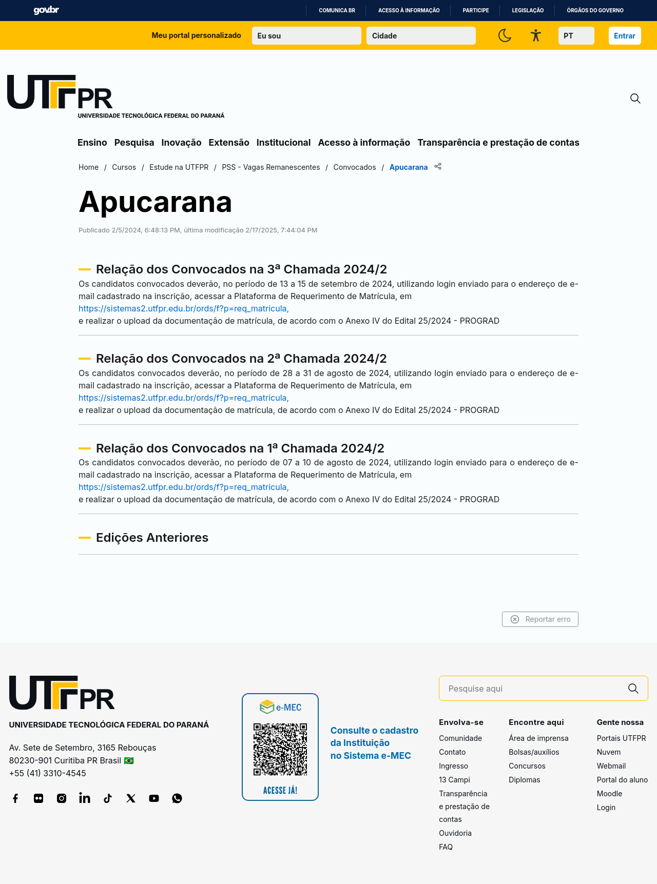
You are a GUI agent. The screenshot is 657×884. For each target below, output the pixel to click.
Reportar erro (540, 619)
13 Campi (454, 779)
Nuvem (609, 752)
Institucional (284, 142)
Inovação (182, 142)
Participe (476, 10)
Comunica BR (337, 10)
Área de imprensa (538, 738)
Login (606, 807)
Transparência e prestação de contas (498, 142)
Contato (452, 752)
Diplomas (524, 779)
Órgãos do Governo (595, 10)
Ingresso (453, 765)
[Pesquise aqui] (534, 688)
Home (89, 167)
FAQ (446, 846)
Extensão (229, 142)
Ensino (92, 142)
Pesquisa (134, 142)
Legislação (528, 10)
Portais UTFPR (621, 738)
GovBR (46, 10)
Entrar (624, 35)
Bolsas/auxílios (534, 752)
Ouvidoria (455, 833)
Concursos (527, 765)
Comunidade (460, 738)
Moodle (610, 793)
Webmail (611, 765)
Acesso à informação (409, 10)
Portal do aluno (622, 779)
